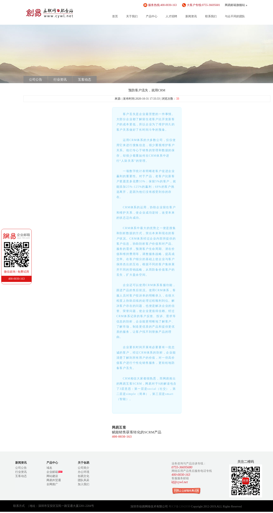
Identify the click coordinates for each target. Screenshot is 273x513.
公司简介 (83, 467)
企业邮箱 (54, 471)
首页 (115, 16)
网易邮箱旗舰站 (235, 5)
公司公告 (35, 79)
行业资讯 (60, 79)
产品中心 (151, 16)
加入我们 (83, 484)
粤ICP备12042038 (179, 506)
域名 (49, 467)
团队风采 (83, 480)
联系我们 (211, 16)
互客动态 (84, 79)
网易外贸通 (53, 480)
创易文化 (83, 476)
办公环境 (83, 471)
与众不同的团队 (235, 16)
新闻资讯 (191, 16)
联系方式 (19, 505)
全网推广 (52, 484)
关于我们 (132, 16)
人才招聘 (171, 16)
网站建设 (52, 476)
